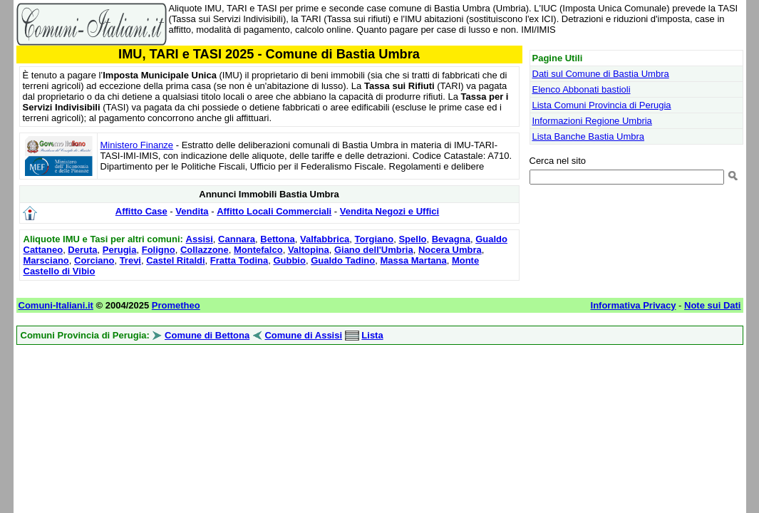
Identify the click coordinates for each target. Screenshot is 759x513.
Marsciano (46, 260)
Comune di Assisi (303, 335)
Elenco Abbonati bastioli (581, 89)
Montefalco (258, 249)
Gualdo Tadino (343, 260)
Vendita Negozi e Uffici (389, 211)
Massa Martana (413, 260)
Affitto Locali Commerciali (274, 211)
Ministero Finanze (137, 145)
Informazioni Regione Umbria (592, 120)
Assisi (199, 239)
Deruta (82, 249)
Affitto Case (141, 211)
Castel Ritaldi (175, 260)
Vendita (191, 211)
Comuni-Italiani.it (56, 305)
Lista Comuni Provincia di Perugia (601, 105)
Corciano (94, 260)
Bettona (277, 239)
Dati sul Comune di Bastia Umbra (600, 73)
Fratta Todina (239, 260)
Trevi (130, 260)
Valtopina (308, 249)
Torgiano (374, 239)
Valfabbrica (324, 239)
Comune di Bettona (207, 335)
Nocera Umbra (450, 249)
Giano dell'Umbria (373, 249)
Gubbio (289, 260)
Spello (412, 239)
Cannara (236, 239)
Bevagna (451, 239)
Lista (372, 335)
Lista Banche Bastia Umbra (588, 136)
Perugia (120, 249)
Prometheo (176, 305)
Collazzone (204, 249)
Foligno (158, 249)
